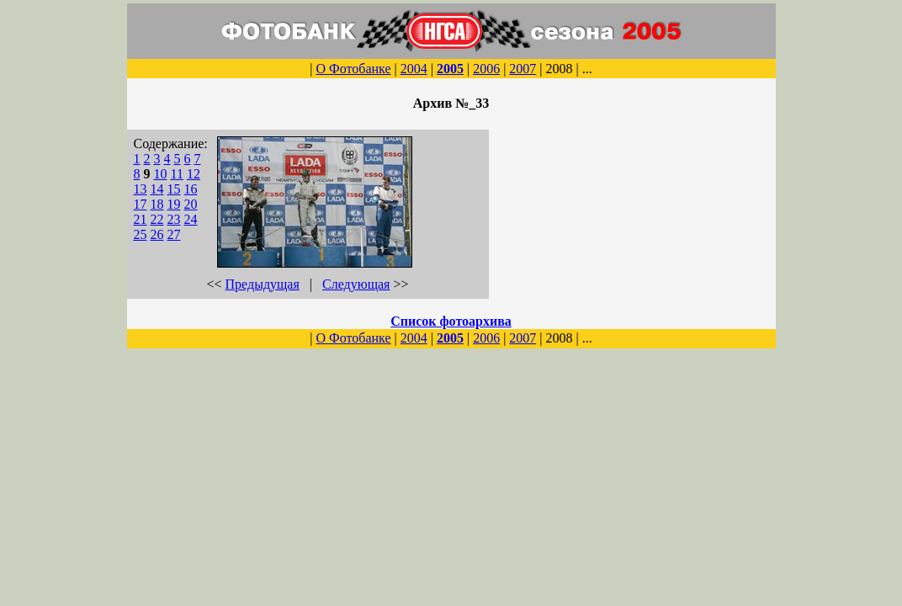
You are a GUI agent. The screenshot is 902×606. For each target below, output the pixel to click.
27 (174, 234)
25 (140, 234)
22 (157, 219)
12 (193, 174)
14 (157, 189)
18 (157, 204)
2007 (522, 68)
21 (140, 219)
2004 (414, 68)
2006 (486, 68)
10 (160, 174)
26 (157, 234)
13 (140, 189)
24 (191, 219)
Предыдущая (263, 284)
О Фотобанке (353, 68)
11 (177, 174)
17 (140, 204)
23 (174, 219)
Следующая (356, 284)
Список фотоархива (451, 321)
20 (191, 204)
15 (174, 189)
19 (174, 204)
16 (191, 189)
